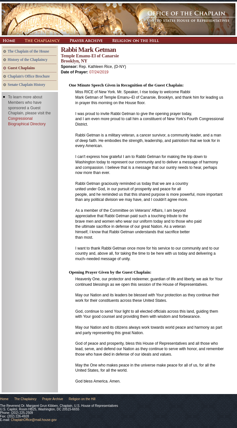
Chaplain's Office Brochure (29, 76)
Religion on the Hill (135, 40)
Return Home (9, 40)
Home (4, 399)
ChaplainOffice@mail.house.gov (34, 420)
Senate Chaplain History (26, 84)
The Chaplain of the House (28, 51)
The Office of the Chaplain (118, 19)
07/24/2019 (99, 72)
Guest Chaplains (21, 68)
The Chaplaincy (42, 40)
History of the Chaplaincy (27, 59)
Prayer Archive (85, 40)
